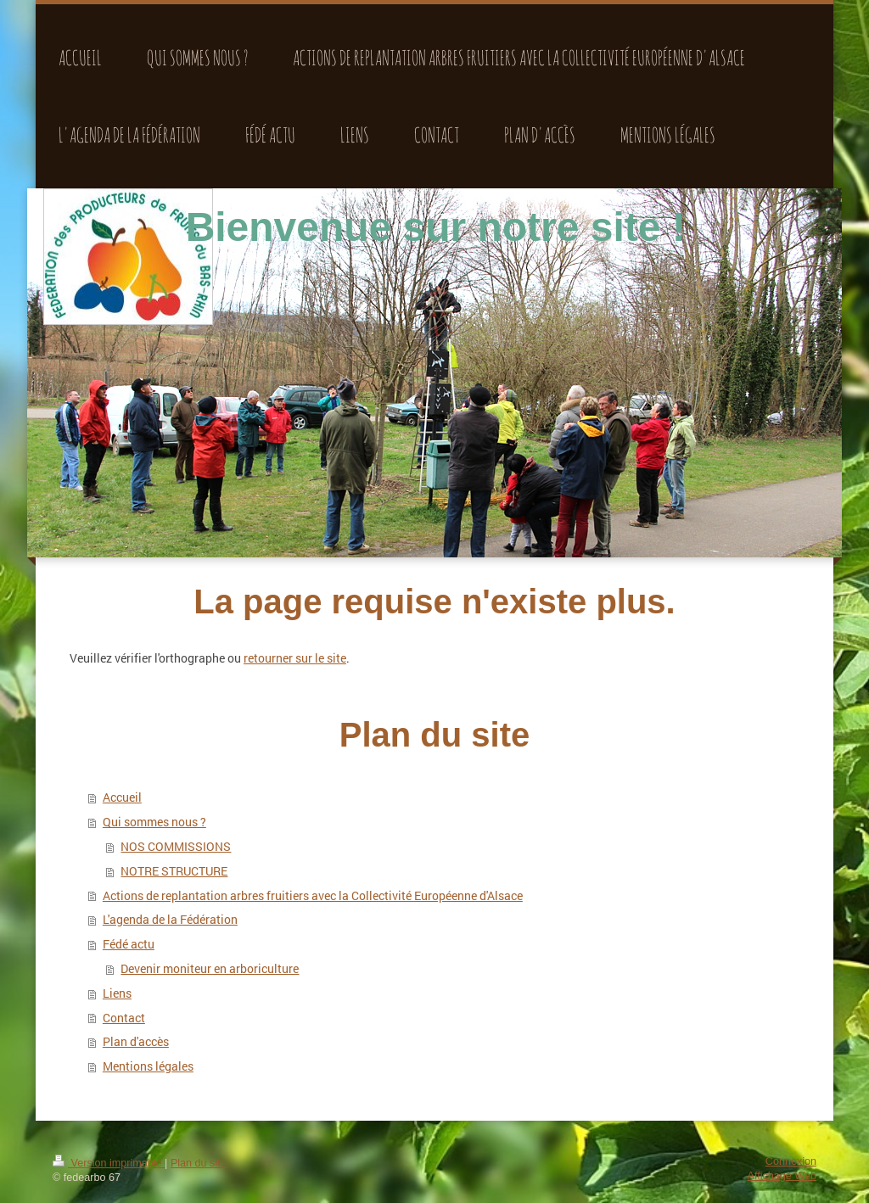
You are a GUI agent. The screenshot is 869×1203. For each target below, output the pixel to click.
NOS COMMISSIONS (176, 846)
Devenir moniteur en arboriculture (210, 968)
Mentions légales (148, 1066)
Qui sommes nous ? (154, 822)
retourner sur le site (295, 658)
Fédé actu (128, 944)
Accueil (122, 797)
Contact (124, 1018)
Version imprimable (109, 1163)
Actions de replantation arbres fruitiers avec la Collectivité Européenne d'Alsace (313, 895)
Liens (117, 993)
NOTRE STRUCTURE (174, 871)
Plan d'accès (136, 1041)
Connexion (790, 1161)
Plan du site (199, 1163)
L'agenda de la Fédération (170, 919)
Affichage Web (782, 1176)
